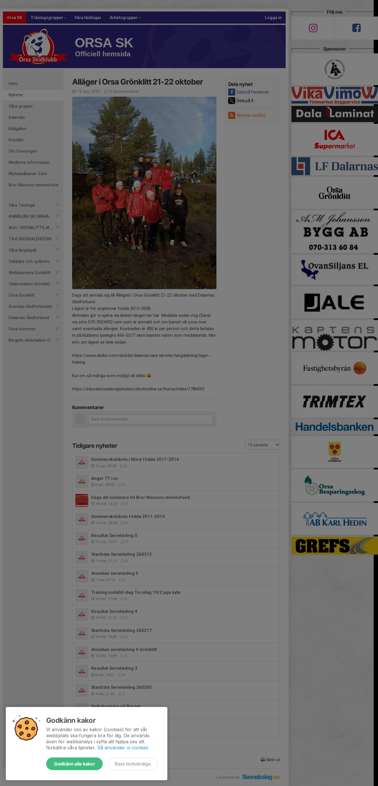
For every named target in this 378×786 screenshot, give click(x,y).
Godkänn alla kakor (74, 764)
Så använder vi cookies (122, 748)
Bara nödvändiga (132, 764)
